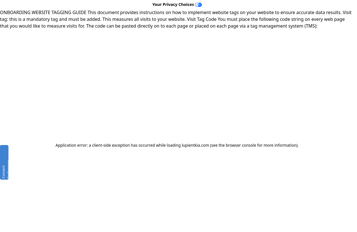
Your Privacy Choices (177, 4)
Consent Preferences (4, 169)
